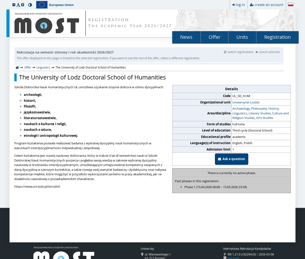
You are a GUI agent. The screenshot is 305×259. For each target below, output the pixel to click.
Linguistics (43, 67)
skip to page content (1, 1)
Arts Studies (264, 118)
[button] (13, 4)
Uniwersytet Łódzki (245, 102)
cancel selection (267, 52)
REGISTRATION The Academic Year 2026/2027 (130, 23)
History (273, 108)
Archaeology (241, 108)
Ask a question (231, 159)
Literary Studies (260, 113)
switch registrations (239, 52)
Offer (214, 37)
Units (242, 37)
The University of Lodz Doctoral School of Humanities (92, 77)
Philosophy (259, 108)
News (186, 37)
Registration (277, 37)
